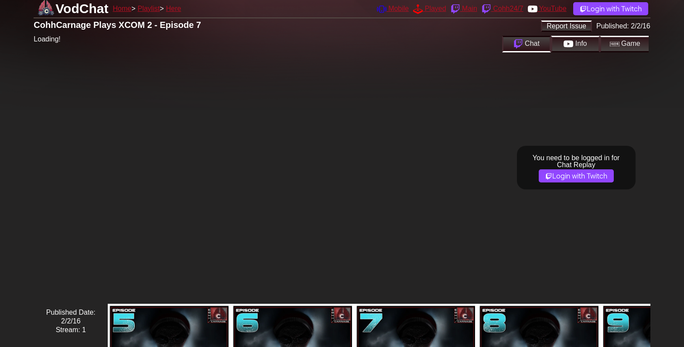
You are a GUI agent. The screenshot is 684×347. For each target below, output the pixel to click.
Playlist (148, 8)
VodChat (81, 8)
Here (173, 8)
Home (122, 8)
